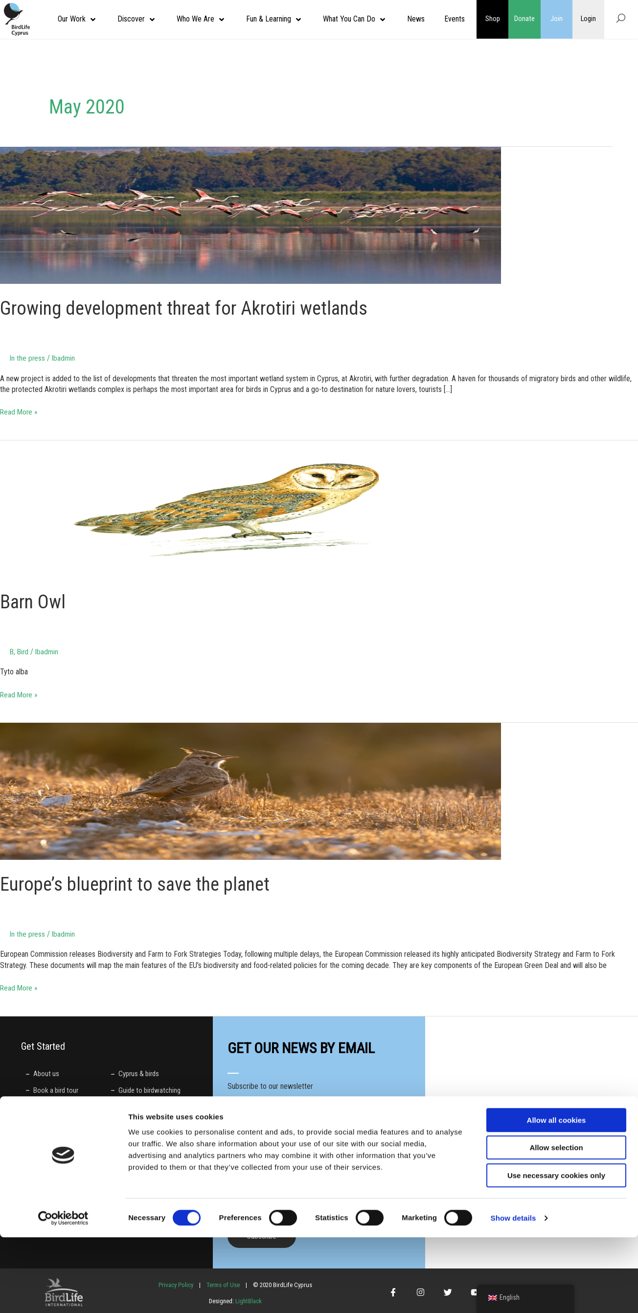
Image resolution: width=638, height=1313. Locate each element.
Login (588, 19)
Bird (24, 651)
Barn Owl (34, 601)
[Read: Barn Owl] (250, 508)
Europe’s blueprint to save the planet (141, 883)
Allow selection (556, 1224)
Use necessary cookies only (556, 1251)
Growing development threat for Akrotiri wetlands (190, 308)
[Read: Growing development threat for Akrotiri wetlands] (250, 214)
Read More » (19, 411)
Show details (513, 1294)
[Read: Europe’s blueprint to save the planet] (250, 790)
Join (556, 19)
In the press (28, 358)
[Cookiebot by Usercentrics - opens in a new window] (63, 1294)
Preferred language (258, 1167)
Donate (524, 19)
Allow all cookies (556, 1196)
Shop (492, 19)
